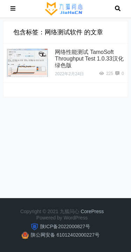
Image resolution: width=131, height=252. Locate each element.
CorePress (92, 211)
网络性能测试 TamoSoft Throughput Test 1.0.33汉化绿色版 (89, 58)
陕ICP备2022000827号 (65, 226)
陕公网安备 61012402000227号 (65, 235)
